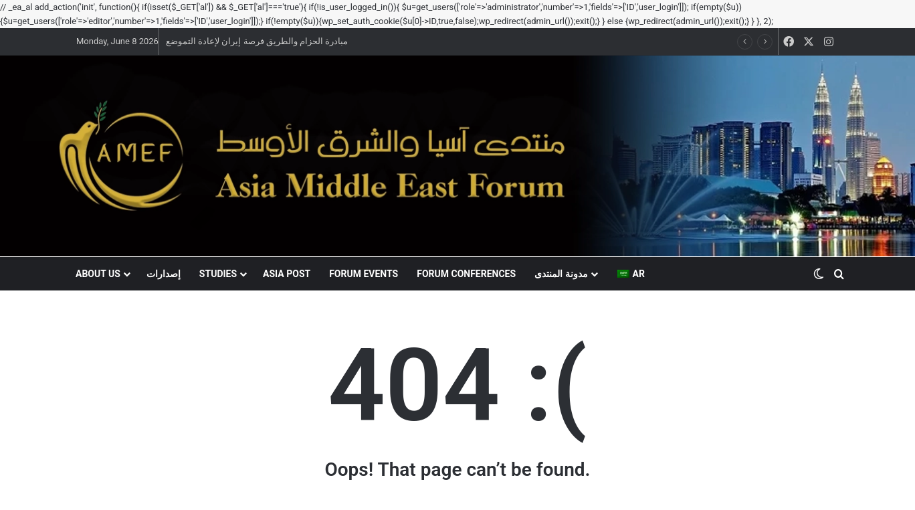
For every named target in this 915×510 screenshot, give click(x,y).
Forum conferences (466, 273)
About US (98, 273)
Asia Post (286, 273)
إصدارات (163, 273)
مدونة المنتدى (560, 273)
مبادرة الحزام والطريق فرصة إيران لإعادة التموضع (257, 41)
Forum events (363, 273)
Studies (218, 273)
